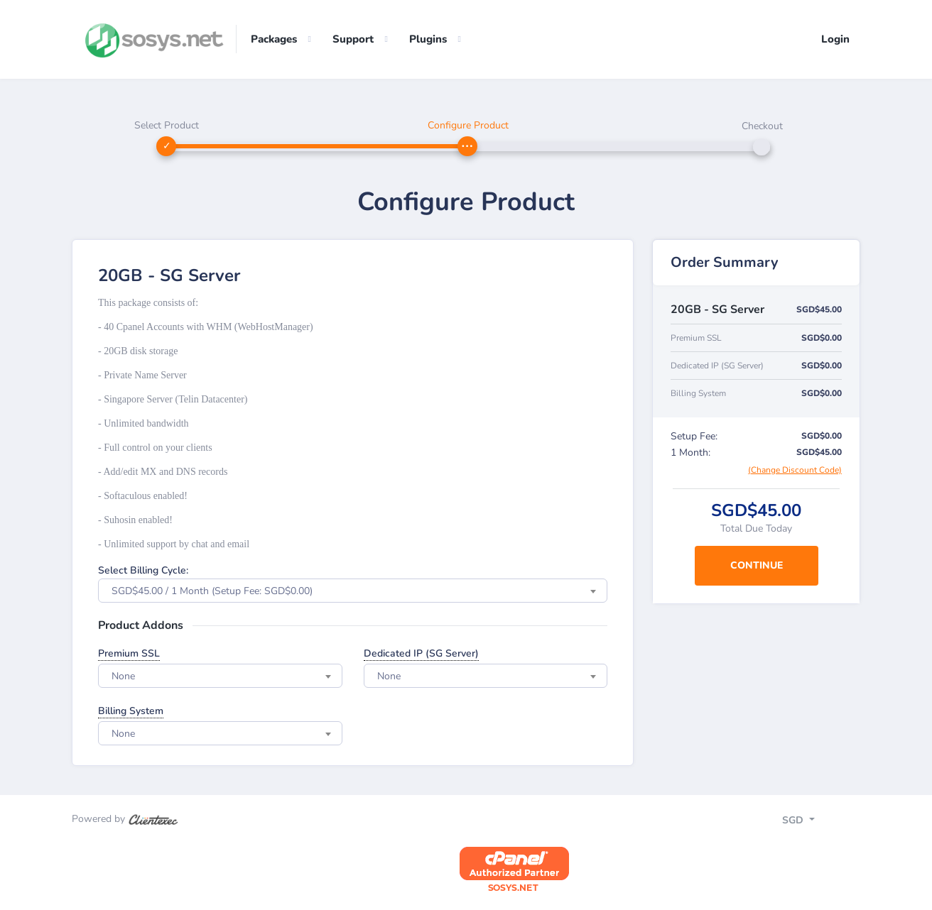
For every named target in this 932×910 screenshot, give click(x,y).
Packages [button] (274, 39)
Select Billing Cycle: (143, 571)
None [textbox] (123, 677)
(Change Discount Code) (795, 470)
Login (835, 39)
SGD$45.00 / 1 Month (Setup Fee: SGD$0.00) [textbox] (212, 591)
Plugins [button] (428, 39)
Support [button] (353, 39)
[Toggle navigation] (811, 822)
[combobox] (352, 591)
